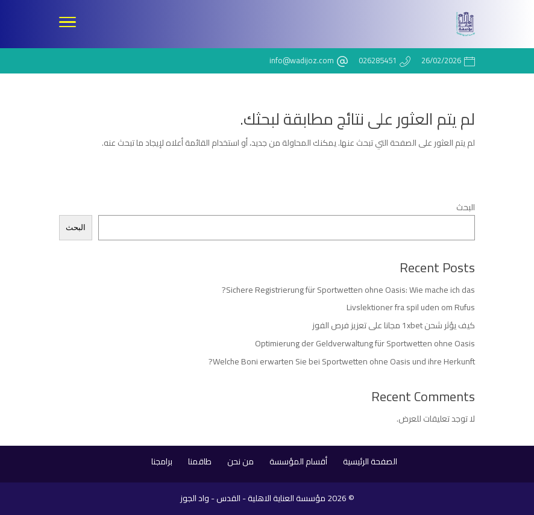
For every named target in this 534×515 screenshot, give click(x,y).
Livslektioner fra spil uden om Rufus (411, 307)
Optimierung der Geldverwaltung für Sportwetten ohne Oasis (365, 343)
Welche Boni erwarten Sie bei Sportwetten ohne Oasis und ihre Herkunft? (342, 361)
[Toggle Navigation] (67, 24)
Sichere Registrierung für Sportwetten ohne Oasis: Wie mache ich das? (348, 290)
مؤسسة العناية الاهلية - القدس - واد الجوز (252, 498)
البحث (465, 207)
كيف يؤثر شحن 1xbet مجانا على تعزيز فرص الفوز (393, 325)
